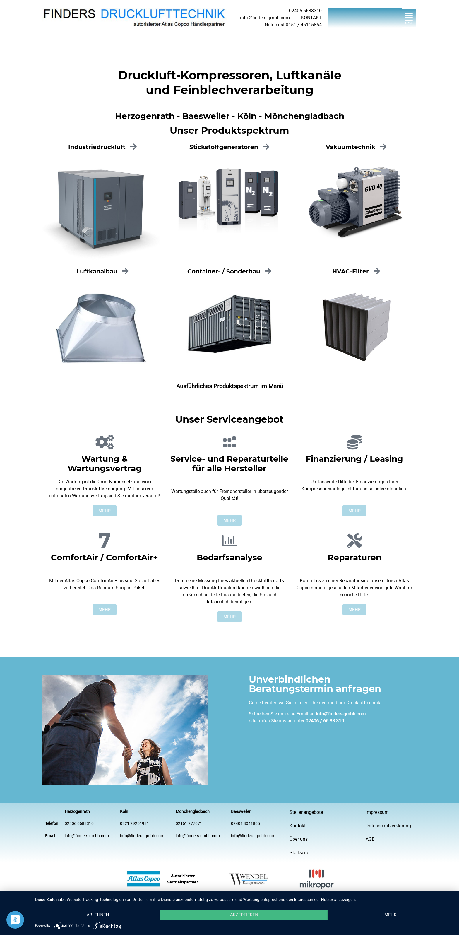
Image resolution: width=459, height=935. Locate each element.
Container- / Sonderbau (223, 271)
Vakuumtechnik (350, 146)
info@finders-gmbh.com (341, 714)
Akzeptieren (244, 914)
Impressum (377, 812)
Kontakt (298, 825)
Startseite (299, 852)
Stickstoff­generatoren (223, 146)
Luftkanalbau (96, 271)
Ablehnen (98, 914)
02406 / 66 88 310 (325, 721)
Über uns (299, 839)
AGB (370, 839)
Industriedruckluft (97, 146)
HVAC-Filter (350, 271)
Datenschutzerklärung (388, 825)
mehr (390, 914)
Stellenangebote (306, 812)
